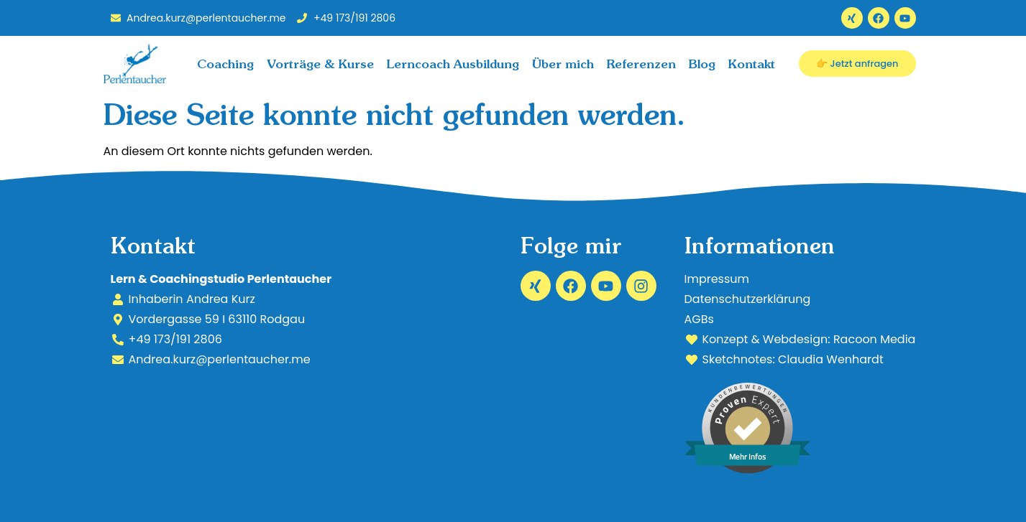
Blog (702, 64)
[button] (31, 490)
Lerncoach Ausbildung (453, 64)
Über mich (563, 64)
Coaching (225, 64)
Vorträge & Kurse (320, 64)
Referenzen (641, 64)
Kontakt (751, 64)
